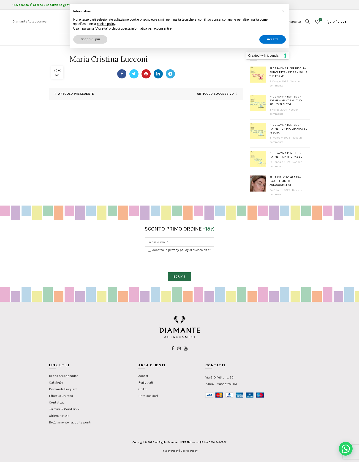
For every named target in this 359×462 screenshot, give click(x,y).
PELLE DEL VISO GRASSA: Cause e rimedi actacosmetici (285, 181)
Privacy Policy (170, 450)
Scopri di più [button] (90, 39)
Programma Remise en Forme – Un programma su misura (288, 128)
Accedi (143, 376)
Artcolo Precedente (76, 94)
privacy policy (178, 250)
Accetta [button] (272, 39)
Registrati (145, 382)
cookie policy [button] (106, 24)
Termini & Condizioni (64, 409)
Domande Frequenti (63, 389)
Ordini (142, 389)
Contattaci (57, 402)
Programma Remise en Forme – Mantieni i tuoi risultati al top (286, 100)
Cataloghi (56, 382)
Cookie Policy (189, 450)
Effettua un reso (61, 396)
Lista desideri (148, 396)
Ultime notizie (59, 416)
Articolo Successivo (215, 94)
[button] (346, 449)
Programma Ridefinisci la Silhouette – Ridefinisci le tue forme (288, 72)
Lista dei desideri (319, 19)
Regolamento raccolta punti (70, 422)
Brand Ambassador (63, 376)
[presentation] (180, 262)
